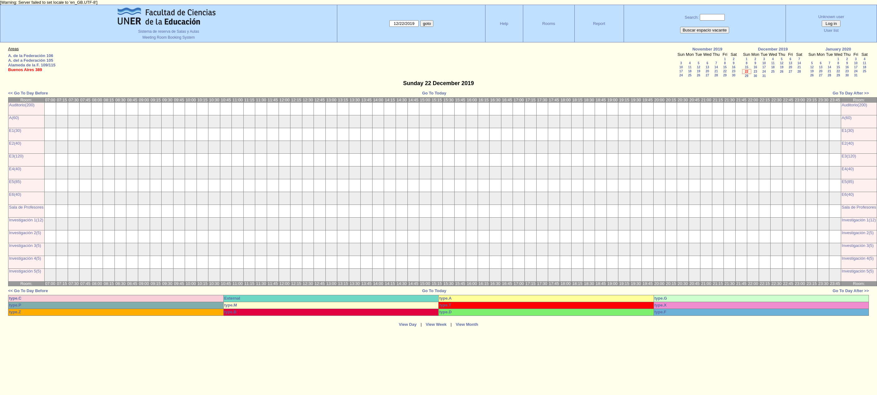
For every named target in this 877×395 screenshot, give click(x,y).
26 (698, 75)
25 (689, 75)
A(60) (14, 117)
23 (733, 71)
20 (707, 71)
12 (698, 67)
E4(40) (15, 168)
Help (504, 23)
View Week (436, 324)
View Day (408, 324)
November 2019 (707, 49)
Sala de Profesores (26, 207)
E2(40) (15, 143)
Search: (692, 17)
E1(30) (15, 130)
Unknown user (831, 16)
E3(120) (16, 156)
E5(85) (15, 181)
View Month (467, 324)
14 (716, 67)
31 (764, 76)
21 (716, 71)
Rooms (548, 23)
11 (689, 67)
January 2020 (838, 49)
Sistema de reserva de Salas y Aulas (168, 31)
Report (599, 23)
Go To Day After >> (851, 93)
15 (725, 67)
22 (725, 71)
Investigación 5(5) (25, 271)
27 (707, 75)
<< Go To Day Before (28, 93)
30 (733, 75)
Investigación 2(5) (25, 232)
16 (733, 67)
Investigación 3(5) (25, 245)
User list (831, 30)
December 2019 (773, 49)
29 (725, 75)
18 (689, 71)
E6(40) (15, 194)
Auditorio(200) (22, 105)
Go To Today (434, 93)
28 (716, 75)
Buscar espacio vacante (705, 30)
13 (707, 67)
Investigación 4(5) (25, 258)
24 (681, 75)
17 (681, 71)
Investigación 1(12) (26, 220)
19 (698, 71)
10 (681, 67)
